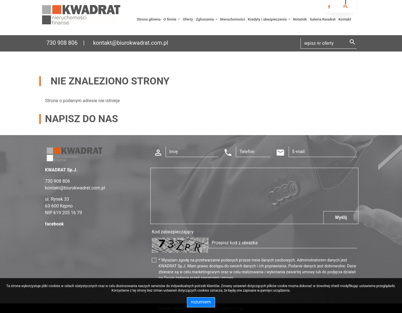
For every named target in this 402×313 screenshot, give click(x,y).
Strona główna (149, 19)
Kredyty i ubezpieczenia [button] (267, 19)
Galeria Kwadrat (323, 19)
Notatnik (300, 19)
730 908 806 (62, 42)
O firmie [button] (170, 19)
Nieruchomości (232, 19)
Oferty (188, 19)
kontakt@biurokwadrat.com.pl (130, 42)
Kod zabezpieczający (173, 231)
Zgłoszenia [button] (205, 19)
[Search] (329, 43)
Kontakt (344, 19)
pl (345, 6)
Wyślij (341, 217)
